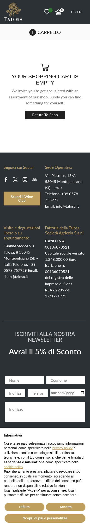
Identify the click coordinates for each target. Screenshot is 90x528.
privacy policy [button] (62, 448)
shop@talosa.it (16, 276)
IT (73, 12)
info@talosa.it (67, 206)
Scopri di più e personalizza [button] (45, 518)
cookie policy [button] (13, 467)
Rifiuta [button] (24, 507)
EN (79, 12)
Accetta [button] (66, 507)
